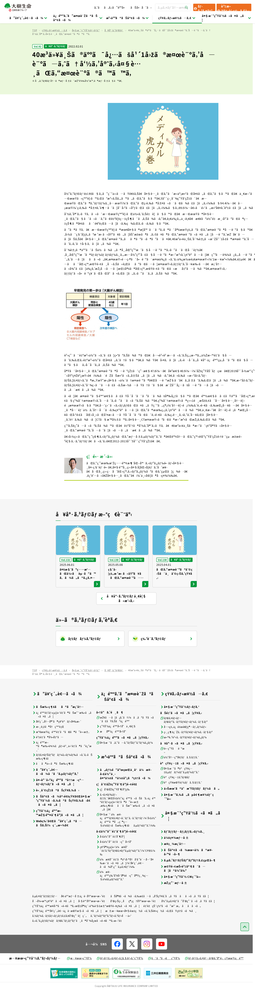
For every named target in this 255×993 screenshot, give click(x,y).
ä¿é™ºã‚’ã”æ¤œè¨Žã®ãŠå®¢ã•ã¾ (78, 18)
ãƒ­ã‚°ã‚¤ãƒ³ (203, 7)
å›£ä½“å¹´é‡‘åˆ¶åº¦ (110, 851)
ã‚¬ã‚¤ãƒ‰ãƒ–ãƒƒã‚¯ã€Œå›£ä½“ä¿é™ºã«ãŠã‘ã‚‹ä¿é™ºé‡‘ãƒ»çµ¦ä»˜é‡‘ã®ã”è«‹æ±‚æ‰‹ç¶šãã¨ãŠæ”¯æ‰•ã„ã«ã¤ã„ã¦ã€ (125, 816)
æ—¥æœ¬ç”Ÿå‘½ (79, 973)
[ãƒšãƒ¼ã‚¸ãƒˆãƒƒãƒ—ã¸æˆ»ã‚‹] (244, 941)
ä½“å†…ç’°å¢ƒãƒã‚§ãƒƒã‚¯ (179, 772)
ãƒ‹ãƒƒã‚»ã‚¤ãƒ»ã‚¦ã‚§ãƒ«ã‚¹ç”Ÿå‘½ (119, 973)
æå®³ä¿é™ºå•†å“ (112, 746)
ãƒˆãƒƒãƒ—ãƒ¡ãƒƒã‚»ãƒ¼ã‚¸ (182, 846)
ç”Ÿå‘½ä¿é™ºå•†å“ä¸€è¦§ (116, 741)
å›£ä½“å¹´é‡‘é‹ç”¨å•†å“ (115, 856)
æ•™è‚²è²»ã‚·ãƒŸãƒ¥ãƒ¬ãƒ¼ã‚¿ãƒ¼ (183, 752)
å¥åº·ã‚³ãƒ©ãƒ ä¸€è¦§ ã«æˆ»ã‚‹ (123, 612)
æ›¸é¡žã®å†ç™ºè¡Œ (48, 741)
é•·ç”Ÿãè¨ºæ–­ (172, 764)
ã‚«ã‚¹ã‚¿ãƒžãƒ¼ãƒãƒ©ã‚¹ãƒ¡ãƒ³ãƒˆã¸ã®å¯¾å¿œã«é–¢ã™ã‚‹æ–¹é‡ (78, 935)
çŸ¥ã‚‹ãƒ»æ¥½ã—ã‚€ (177, 18)
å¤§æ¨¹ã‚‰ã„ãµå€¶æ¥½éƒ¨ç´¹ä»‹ (187, 811)
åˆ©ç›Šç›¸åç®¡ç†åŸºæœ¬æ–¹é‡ (134, 915)
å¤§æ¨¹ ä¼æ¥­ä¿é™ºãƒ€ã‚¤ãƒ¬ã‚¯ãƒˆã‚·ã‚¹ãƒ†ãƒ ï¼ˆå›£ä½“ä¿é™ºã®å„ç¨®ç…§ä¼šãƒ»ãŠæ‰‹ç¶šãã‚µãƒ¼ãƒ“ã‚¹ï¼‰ (126, 834)
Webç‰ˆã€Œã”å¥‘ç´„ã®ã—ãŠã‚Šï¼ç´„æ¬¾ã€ (57, 837)
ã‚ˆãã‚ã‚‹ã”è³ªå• (110, 7)
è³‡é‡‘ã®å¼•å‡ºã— (47, 752)
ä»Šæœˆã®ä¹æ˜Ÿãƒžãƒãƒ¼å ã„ (189, 803)
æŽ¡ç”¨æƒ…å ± (173, 897)
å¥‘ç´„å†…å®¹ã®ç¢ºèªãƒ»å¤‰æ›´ (56, 736)
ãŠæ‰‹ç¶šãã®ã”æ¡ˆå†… (58, 721)
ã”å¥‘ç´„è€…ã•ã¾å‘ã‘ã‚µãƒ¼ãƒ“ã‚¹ (55, 786)
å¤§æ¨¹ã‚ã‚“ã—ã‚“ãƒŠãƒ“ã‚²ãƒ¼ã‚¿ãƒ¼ (124, 757)
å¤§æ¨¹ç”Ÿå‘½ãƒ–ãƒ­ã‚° (86, 44)
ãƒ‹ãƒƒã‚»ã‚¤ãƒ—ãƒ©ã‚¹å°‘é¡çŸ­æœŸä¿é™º (214, 973)
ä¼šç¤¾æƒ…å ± (174, 852)
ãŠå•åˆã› (140, 7)
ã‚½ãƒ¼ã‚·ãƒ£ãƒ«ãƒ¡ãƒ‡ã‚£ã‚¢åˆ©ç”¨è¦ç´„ (59, 930)
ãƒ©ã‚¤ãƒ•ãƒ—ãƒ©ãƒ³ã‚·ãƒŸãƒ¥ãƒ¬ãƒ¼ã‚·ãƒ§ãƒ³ (184, 734)
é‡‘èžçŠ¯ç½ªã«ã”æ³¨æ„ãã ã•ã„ (172, 920)
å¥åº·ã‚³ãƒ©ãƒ (114, 44)
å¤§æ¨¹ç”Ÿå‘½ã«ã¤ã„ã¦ (226, 18)
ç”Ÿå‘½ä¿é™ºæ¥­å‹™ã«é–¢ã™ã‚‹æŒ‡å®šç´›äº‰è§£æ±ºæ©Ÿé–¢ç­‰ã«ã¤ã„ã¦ (86, 920)
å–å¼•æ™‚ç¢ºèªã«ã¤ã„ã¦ (53, 915)
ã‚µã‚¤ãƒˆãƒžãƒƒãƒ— (44, 910)
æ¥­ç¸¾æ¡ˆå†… (173, 858)
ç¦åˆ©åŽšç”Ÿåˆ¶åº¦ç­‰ (113, 804)
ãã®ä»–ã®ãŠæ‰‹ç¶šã (55, 778)
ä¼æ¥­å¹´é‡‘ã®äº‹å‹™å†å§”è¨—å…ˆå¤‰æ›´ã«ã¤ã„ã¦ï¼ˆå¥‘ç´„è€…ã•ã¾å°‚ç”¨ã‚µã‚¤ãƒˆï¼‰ (124, 877)
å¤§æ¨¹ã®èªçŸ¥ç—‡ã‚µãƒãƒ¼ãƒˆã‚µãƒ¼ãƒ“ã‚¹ (179, 784)
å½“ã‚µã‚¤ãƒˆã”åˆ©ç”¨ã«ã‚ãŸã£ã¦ (188, 915)
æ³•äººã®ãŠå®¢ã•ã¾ (127, 18)
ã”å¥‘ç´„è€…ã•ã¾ (28, 18)
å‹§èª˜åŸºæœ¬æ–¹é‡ (92, 915)
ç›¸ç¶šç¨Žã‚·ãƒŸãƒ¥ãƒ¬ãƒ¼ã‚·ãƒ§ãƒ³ (186, 746)
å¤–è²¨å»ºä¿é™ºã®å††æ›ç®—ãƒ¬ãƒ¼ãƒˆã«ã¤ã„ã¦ (58, 796)
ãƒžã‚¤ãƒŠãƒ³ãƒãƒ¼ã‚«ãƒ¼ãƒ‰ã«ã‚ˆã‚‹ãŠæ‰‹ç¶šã (62, 771)
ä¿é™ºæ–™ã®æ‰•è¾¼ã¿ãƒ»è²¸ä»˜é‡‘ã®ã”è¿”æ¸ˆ (62, 760)
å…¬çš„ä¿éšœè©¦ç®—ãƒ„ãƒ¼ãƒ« (183, 741)
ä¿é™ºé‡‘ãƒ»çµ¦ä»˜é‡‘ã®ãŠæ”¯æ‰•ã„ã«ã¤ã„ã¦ (61, 729)
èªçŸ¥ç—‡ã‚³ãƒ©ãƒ (175, 792)
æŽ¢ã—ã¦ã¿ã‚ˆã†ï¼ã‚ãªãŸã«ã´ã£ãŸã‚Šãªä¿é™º (126, 733)
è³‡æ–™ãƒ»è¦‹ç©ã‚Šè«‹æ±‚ (233, 7)
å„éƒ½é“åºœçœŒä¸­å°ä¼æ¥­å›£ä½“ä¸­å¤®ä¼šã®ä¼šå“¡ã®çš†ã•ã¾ (123, 788)
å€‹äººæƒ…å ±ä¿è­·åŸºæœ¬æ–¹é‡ (84, 910)
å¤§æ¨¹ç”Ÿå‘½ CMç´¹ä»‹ (180, 891)
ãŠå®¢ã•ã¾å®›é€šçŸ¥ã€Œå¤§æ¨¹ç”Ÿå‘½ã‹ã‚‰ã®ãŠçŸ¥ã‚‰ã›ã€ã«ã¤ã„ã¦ (62, 815)
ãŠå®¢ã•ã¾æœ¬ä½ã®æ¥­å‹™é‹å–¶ (186, 866)
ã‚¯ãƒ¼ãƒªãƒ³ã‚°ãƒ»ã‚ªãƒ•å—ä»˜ (111, 930)
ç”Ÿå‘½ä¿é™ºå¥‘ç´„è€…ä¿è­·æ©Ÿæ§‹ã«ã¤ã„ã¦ (67, 925)
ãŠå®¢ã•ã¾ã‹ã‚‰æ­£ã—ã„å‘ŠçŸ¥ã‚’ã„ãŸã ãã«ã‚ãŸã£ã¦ (160, 910)
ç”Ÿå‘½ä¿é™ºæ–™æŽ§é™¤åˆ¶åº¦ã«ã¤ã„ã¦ (57, 827)
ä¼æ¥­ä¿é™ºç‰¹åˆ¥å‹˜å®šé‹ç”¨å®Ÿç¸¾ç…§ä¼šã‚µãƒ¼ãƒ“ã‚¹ (122, 889)
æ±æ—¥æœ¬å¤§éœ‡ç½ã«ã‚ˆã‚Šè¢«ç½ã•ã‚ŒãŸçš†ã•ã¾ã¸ (151, 925)
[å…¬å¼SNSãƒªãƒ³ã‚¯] (117, 958)
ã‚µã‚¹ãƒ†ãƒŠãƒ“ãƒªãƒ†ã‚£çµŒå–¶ (188, 875)
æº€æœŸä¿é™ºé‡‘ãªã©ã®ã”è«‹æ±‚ (60, 746)
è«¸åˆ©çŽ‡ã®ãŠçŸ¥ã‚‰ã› (55, 805)
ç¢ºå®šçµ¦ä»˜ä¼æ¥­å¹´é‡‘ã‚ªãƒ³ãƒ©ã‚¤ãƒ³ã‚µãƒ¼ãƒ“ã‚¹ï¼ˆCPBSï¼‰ (125, 865)
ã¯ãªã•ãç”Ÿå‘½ (164, 973)
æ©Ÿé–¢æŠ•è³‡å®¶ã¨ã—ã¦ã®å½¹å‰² (183, 883)
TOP (34, 44)
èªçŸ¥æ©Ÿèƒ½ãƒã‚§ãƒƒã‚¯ (181, 797)
